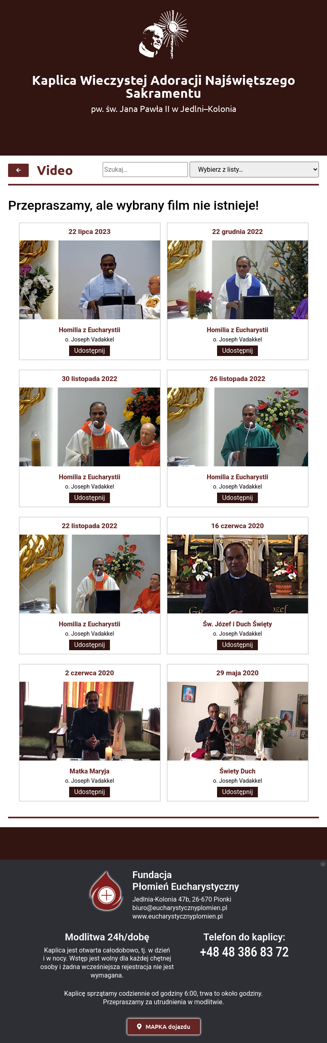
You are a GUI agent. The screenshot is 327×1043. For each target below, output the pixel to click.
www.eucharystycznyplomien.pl (178, 916)
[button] (163, 1026)
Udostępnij (89, 350)
